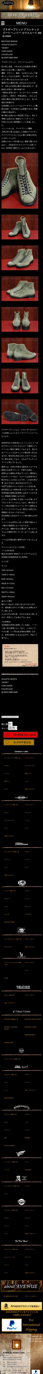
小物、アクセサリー (9, 1003)
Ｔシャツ (6, 773)
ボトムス (27, 906)
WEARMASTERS (30, 1035)
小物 (5, 1137)
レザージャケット (30, 758)
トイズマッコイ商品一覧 (11, 804)
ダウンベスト (8, 947)
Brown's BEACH (8, 1098)
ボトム (6, 1122)
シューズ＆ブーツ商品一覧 (11, 1186)
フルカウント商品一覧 (10, 1074)
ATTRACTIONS (8, 1042)
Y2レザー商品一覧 (9, 995)
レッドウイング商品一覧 (11, 1162)
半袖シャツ (7, 781)
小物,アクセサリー (30, 789)
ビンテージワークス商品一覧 (12, 1059)
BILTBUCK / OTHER (31, 1027)
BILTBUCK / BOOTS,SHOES (33, 1019)
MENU (21, 23)
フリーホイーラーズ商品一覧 (12, 758)
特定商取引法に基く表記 (11, 1296)
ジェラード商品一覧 (9, 890)
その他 (6, 978)
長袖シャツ (28, 773)
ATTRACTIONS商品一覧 (11, 1019)
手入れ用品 (28, 1169)
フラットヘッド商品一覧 (11, 1249)
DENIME (27, 1137)
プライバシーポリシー (31, 1296)
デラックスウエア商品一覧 (11, 851)
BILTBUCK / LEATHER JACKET (10, 1028)
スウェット (28, 812)
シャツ (6, 828)
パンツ (6, 789)
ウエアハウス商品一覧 (10, 1114)
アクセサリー (28, 914)
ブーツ (27, 1162)
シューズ (6, 914)
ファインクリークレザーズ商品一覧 (12, 963)
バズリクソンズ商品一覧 (11, 1210)
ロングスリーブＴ (30, 765)
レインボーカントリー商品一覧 (12, 939)
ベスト (27, 781)
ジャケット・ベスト (9, 1257)
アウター (6, 765)
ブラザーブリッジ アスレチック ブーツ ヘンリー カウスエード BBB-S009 (22, 33)
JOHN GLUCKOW (9, 922)
